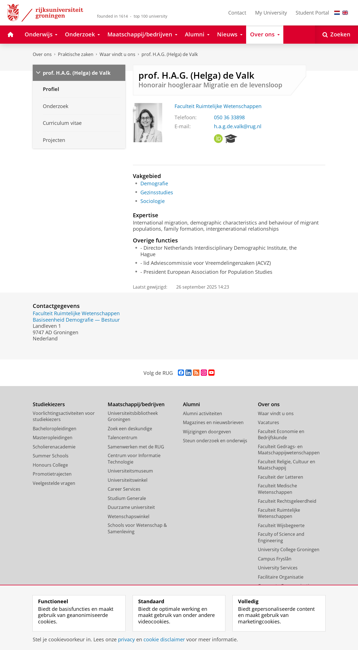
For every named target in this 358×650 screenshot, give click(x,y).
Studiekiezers (49, 404)
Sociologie (152, 201)
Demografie (154, 183)
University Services (278, 568)
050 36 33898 (229, 117)
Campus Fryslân (274, 559)
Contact (237, 12)
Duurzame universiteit (131, 507)
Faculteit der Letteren (280, 477)
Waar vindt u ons (117, 54)
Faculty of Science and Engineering (281, 537)
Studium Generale (127, 498)
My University (271, 12)
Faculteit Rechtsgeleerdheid (287, 501)
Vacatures (268, 422)
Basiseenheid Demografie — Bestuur (76, 319)
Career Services (124, 489)
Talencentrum (122, 437)
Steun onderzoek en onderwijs (215, 441)
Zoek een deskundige (130, 428)
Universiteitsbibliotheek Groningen (133, 416)
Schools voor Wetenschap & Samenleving (137, 528)
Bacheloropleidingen (54, 428)
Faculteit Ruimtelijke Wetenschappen (218, 106)
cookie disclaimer (164, 639)
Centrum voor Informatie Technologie (134, 458)
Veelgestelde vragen (54, 483)
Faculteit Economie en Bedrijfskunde (281, 434)
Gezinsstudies (156, 192)
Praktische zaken (75, 54)
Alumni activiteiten (202, 413)
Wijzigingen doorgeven (207, 432)
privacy (126, 639)
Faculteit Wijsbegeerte (281, 525)
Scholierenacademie (54, 447)
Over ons (42, 54)
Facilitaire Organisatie (280, 577)
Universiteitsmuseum (130, 471)
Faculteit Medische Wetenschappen (277, 489)
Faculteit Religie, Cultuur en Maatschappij (286, 465)
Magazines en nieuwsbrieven (213, 422)
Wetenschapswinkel (128, 516)
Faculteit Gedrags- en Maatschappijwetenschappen (289, 449)
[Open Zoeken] (336, 34)
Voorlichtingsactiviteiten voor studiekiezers (64, 416)
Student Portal (312, 12)
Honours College (50, 465)
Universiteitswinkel (127, 480)
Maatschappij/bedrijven (136, 404)
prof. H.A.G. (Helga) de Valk (170, 54)
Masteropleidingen (52, 437)
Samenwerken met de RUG (136, 447)
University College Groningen (288, 549)
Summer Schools (51, 456)
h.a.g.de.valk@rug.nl (238, 126)
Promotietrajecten (52, 474)
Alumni (191, 404)
